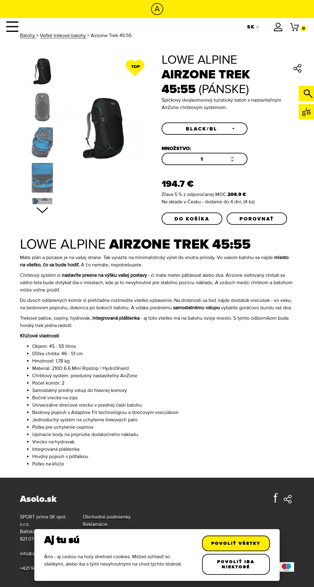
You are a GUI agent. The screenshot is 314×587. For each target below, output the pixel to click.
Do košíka (191, 218)
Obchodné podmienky (107, 516)
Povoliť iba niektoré (236, 564)
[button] (204, 128)
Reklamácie (95, 524)
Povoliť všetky (236, 543)
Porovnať (256, 218)
